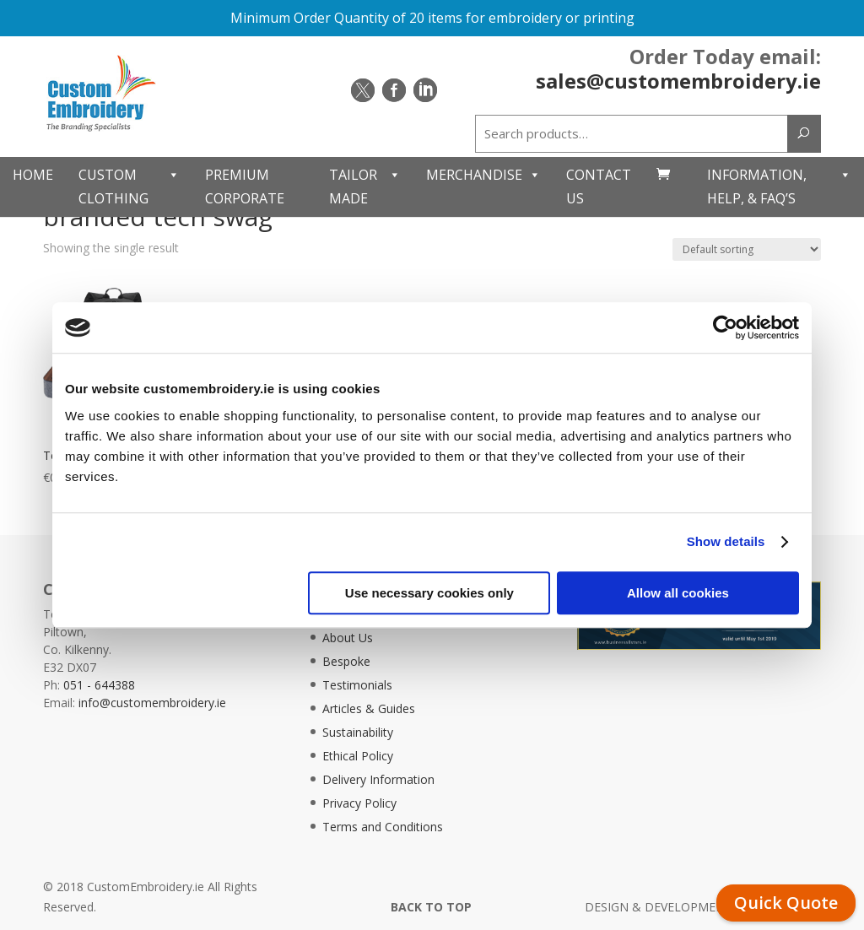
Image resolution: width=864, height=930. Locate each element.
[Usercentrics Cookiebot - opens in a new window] (725, 327)
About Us (347, 638)
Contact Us (598, 186)
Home (33, 174)
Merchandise (483, 175)
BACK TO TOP (431, 907)
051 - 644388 (99, 685)
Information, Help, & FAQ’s (779, 186)
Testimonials (357, 685)
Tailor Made (365, 186)
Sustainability (357, 732)
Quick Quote (786, 902)
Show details (726, 541)
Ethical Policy (357, 756)
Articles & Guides (368, 708)
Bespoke (346, 661)
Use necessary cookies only (429, 593)
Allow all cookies (678, 593)
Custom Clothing (129, 186)
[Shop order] (746, 249)
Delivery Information (378, 779)
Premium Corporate (244, 186)
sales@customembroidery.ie (678, 81)
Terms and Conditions (382, 827)
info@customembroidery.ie (152, 703)
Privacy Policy (359, 803)
